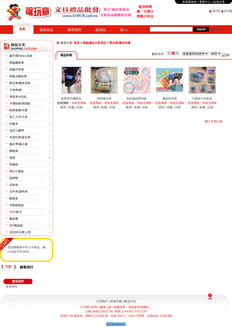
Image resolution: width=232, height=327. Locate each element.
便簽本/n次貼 (17, 96)
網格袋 (13, 151)
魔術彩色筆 (169, 98)
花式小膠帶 (16, 130)
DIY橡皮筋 (16, 225)
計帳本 (13, 123)
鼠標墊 (13, 178)
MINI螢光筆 (104, 98)
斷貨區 (101, 30)
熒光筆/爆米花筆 (19, 83)
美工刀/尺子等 (18, 117)
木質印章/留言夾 (19, 137)
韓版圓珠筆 (16, 62)
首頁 (22, 29)
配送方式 (130, 301)
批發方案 (116, 301)
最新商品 (46, 30)
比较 (80, 107)
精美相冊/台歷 (18, 110)
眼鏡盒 (13, 198)
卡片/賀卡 (15, 212)
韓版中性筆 (16, 69)
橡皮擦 (13, 218)
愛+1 (124, 30)
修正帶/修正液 (18, 144)
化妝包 (13, 185)
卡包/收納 (15, 90)
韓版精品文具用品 (94, 43)
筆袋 (12, 157)
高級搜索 (215, 29)
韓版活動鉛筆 (18, 76)
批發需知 (11, 286)
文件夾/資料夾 (18, 191)
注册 (228, 11)
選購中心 (205, 2)
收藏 (71, 107)
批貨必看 (219, 2)
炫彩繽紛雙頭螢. (136, 98)
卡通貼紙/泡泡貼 (19, 103)
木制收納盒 (16, 205)
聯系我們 (74, 30)
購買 (63, 107)
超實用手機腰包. (71, 98)
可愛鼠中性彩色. (202, 98)
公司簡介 (102, 301)
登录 (216, 11)
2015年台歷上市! (20, 232)
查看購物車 (189, 2)
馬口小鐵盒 (16, 171)
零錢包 (13, 164)
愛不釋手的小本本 (21, 56)
